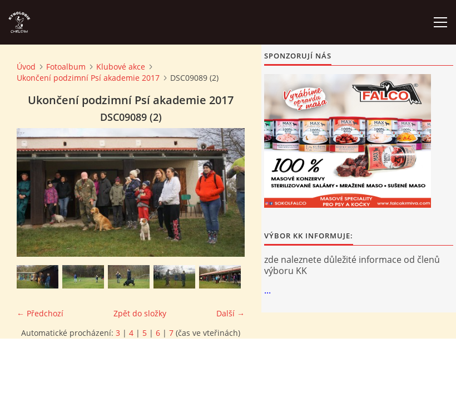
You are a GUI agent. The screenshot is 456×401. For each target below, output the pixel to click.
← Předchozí (40, 313)
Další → (230, 313)
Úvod (26, 66)
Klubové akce (120, 66)
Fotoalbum (66, 66)
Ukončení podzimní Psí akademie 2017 (88, 77)
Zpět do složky (139, 313)
